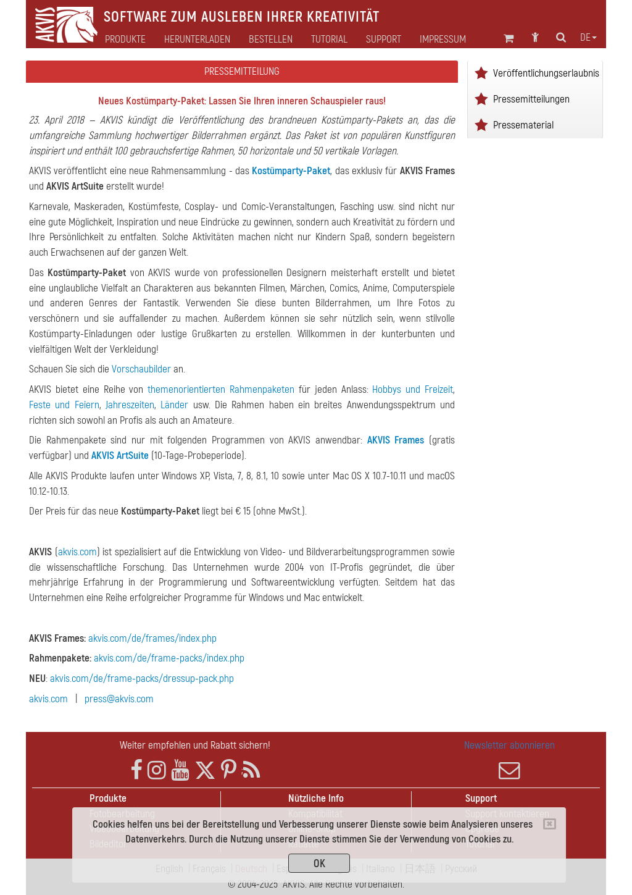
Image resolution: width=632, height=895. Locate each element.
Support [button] (383, 39)
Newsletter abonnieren (509, 760)
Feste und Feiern (64, 404)
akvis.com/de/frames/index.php (152, 638)
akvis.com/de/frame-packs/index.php (169, 658)
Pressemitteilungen (531, 99)
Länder (174, 404)
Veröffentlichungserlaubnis (546, 73)
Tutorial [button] (329, 39)
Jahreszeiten (130, 404)
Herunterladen (197, 39)
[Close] (549, 824)
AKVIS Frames (396, 440)
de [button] (588, 38)
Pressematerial (523, 125)
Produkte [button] (125, 39)
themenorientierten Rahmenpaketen (221, 389)
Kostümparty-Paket (291, 170)
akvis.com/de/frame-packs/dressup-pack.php (142, 678)
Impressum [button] (443, 39)
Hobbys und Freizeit (412, 389)
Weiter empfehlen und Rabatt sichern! (195, 745)
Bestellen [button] (271, 39)
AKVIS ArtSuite (120, 455)
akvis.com (77, 551)
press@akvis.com (119, 698)
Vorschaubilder (141, 369)
